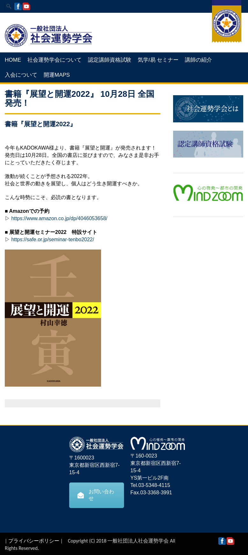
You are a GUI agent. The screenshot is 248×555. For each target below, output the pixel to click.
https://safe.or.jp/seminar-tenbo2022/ (52, 239)
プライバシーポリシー (33, 541)
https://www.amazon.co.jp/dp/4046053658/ (59, 218)
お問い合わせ (95, 495)
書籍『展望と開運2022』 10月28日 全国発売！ (79, 98)
